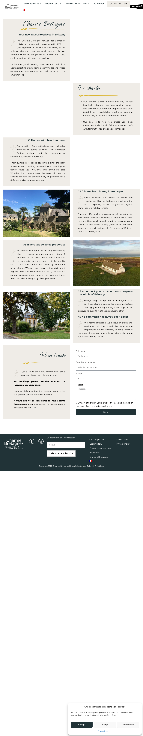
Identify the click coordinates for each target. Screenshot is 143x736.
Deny (105, 724)
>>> (34, 407)
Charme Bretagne (98, 457)
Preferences (128, 724)
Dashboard (122, 439)
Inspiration (94, 452)
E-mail (79, 373)
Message (80, 384)
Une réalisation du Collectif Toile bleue (87, 466)
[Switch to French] (23, 10)
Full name (81, 351)
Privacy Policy (103, 731)
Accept (81, 724)
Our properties (96, 439)
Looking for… (95, 444)
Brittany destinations (100, 448)
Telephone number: (86, 362)
